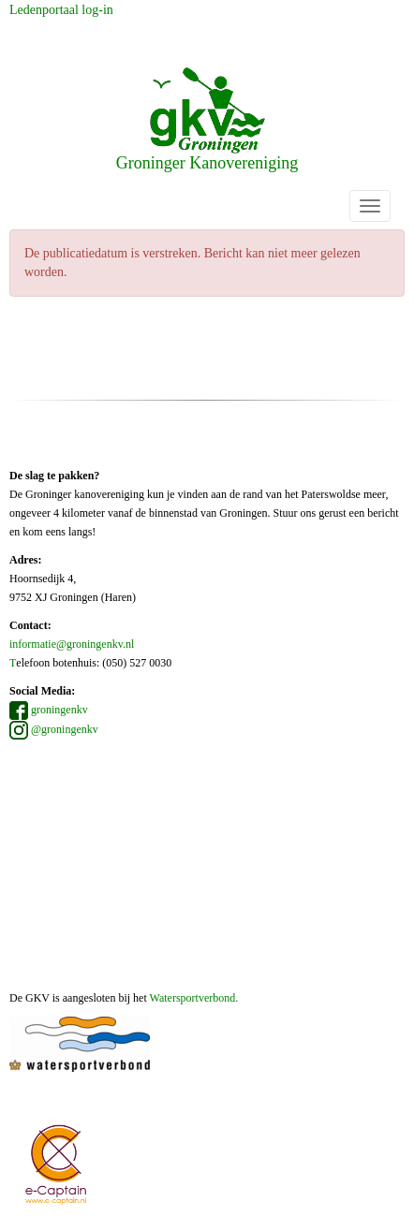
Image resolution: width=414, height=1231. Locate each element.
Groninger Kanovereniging (207, 119)
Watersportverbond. (194, 997)
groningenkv (48, 709)
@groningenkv (53, 729)
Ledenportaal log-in (61, 10)
